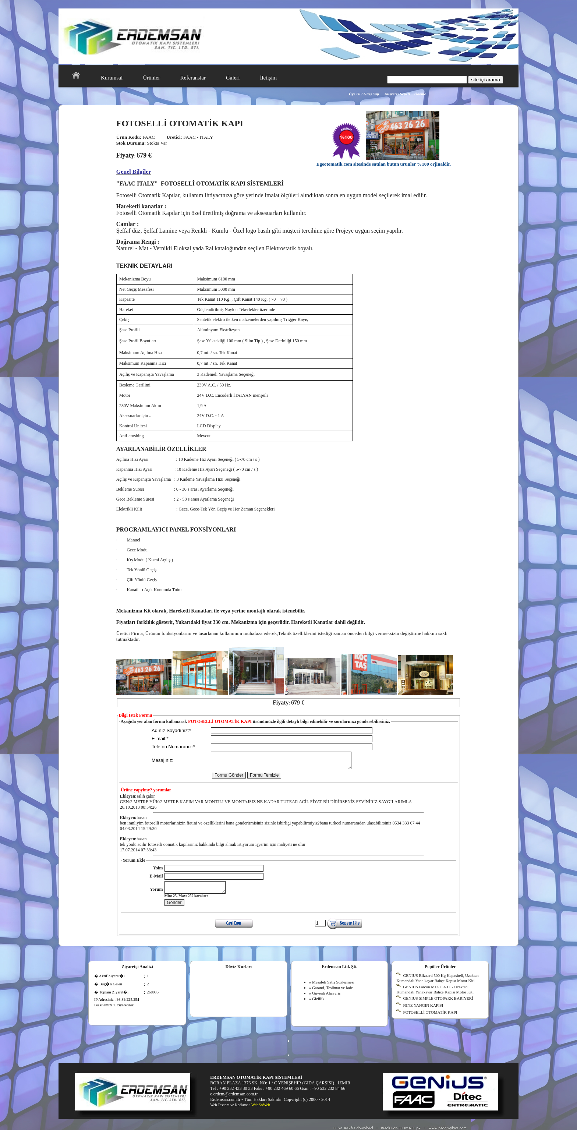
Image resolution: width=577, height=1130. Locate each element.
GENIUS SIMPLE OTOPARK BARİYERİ (438, 1004)
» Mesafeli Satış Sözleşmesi (331, 987)
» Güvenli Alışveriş (325, 998)
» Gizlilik (317, 1004)
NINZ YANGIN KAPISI (423, 1011)
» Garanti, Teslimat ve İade (331, 993)
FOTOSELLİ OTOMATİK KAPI (430, 1018)
